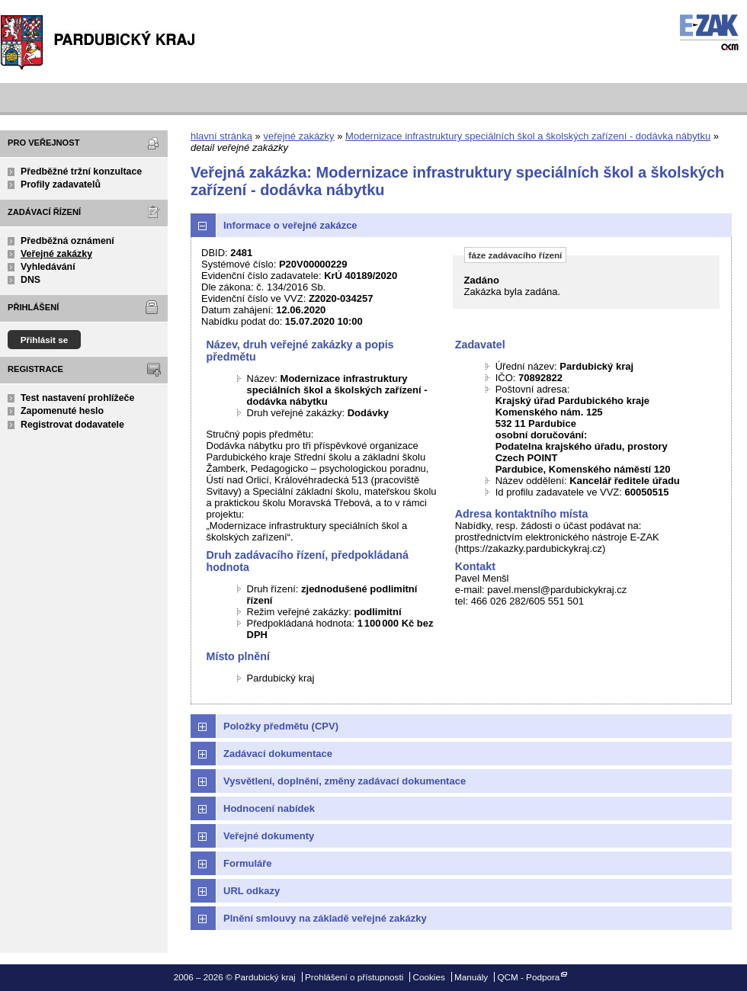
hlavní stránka (221, 136)
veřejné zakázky (298, 136)
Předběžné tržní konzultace (81, 171)
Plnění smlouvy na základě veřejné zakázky (325, 918)
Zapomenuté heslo (62, 411)
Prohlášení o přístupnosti (354, 977)
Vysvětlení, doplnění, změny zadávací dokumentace (344, 781)
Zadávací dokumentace (277, 753)
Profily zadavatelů (61, 184)
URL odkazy (251, 890)
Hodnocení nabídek (269, 808)
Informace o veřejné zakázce (290, 225)
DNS (30, 279)
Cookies (429, 977)
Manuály (471, 977)
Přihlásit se (45, 340)
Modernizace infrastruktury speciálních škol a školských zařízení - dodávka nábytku (527, 136)
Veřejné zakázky (56, 254)
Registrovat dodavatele (72, 424)
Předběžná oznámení (67, 241)
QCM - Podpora (528, 977)
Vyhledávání (48, 266)
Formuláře (247, 863)
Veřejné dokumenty (268, 836)
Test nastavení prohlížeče (77, 398)
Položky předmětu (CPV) (280, 726)
